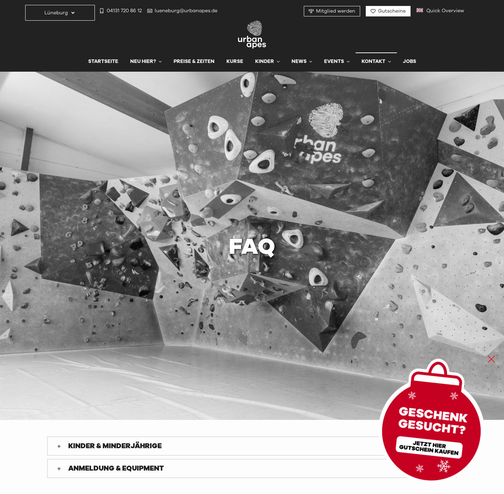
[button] (252, 446)
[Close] (491, 359)
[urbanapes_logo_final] (252, 23)
